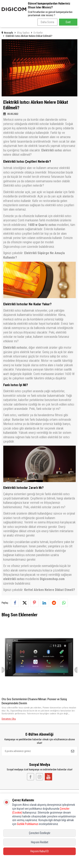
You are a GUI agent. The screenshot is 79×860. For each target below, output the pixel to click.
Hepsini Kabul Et (39, 851)
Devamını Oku (9, 718)
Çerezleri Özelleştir (39, 833)
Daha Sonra (47, 22)
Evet (68, 22)
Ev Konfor (38, 32)
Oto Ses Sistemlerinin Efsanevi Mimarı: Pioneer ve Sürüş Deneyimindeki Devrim (34, 701)
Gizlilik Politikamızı (27, 824)
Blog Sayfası (23, 32)
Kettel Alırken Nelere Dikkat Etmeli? (49, 590)
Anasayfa (7, 32)
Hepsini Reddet (39, 842)
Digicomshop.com (52, 579)
